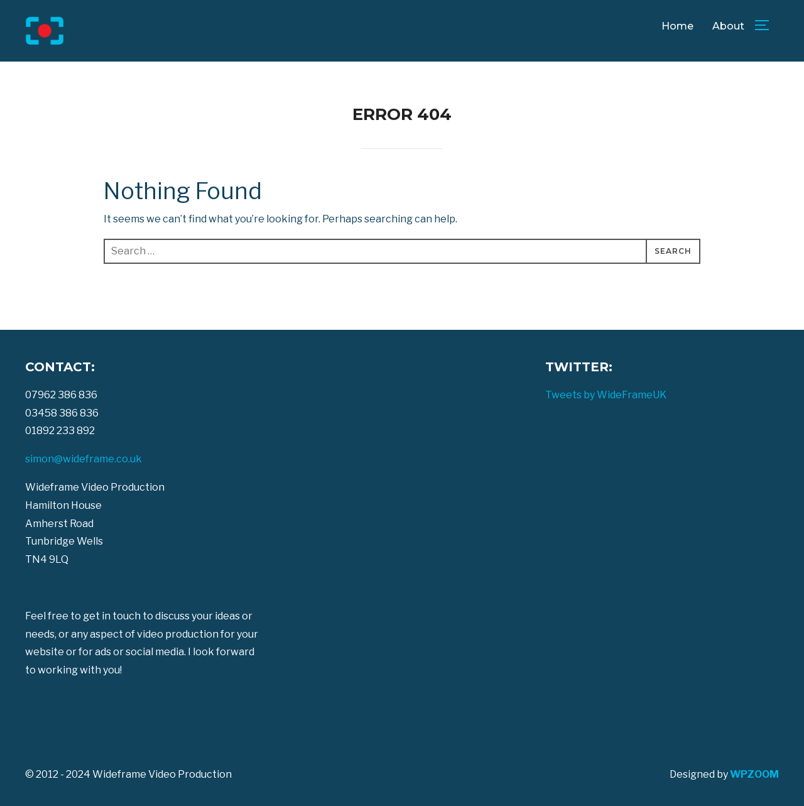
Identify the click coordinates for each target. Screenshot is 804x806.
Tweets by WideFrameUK (605, 395)
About (728, 26)
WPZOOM (754, 774)
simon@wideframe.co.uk (83, 459)
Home (677, 26)
